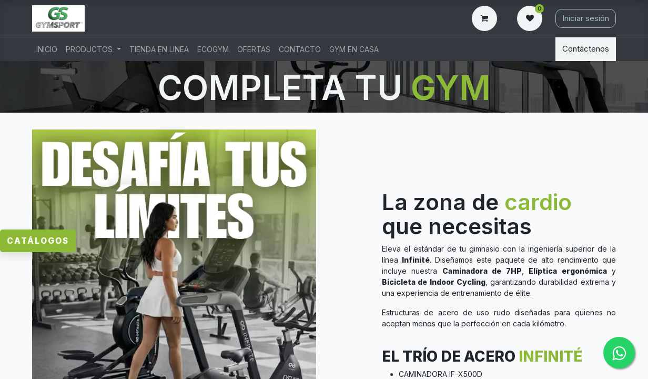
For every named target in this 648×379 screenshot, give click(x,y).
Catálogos (37, 210)
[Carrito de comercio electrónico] (486, 18)
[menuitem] (47, 49)
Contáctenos (585, 49)
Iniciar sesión (585, 18)
